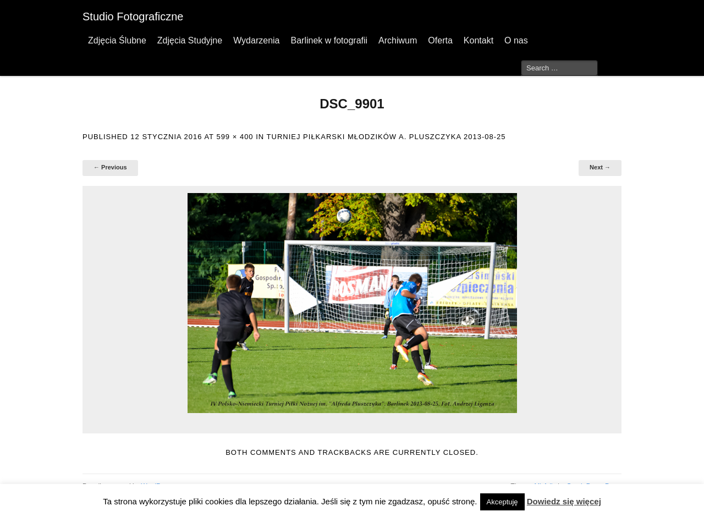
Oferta (440, 40)
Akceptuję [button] (502, 502)
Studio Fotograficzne (132, 16)
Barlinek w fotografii (328, 40)
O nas (516, 40)
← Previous (110, 167)
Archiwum (397, 40)
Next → (600, 167)
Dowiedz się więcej (564, 501)
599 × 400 (234, 137)
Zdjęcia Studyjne (189, 40)
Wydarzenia (256, 40)
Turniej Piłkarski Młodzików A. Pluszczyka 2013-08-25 (386, 137)
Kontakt (478, 40)
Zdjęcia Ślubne (117, 40)
